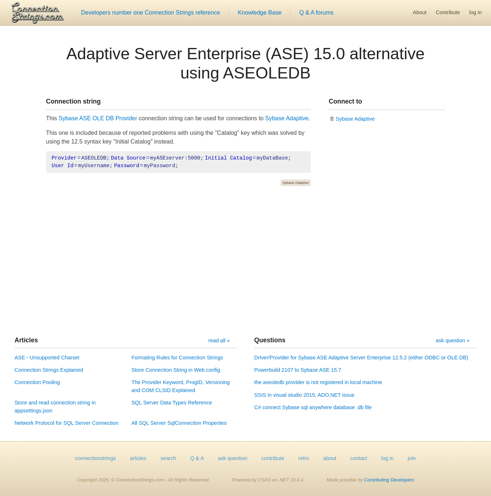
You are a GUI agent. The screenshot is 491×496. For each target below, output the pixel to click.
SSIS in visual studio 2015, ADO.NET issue (304, 395)
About (420, 12)
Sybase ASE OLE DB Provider (98, 118)
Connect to (345, 101)
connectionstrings (95, 458)
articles (138, 458)
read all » (219, 340)
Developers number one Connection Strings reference (150, 12)
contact (358, 458)
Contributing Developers (389, 480)
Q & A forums (316, 12)
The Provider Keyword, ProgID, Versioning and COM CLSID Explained (181, 386)
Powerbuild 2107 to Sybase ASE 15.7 (297, 370)
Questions (270, 340)
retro (303, 458)
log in (475, 12)
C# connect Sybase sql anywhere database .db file (313, 407)
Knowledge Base (259, 12)
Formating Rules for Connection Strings (177, 357)
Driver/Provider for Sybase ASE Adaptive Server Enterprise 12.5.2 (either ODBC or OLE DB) (361, 357)
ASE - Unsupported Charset (47, 357)
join (412, 458)
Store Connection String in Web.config (176, 370)
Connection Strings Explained (49, 370)
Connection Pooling (37, 382)
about (329, 458)
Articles (26, 340)
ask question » (453, 340)
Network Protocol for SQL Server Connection (66, 423)
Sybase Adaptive (287, 118)
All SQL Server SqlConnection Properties (179, 423)
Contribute (448, 12)
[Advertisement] (245, 261)
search (168, 458)
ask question (232, 458)
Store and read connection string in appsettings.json (55, 407)
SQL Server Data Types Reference (172, 403)
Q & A (197, 458)
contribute (272, 458)
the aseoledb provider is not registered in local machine (318, 382)
